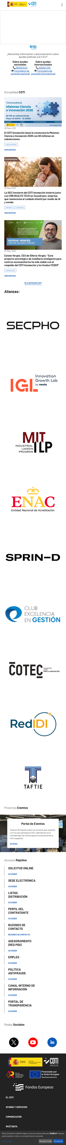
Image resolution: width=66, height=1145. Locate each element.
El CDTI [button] (10, 1097)
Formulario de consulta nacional (20, 72)
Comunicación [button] (14, 1116)
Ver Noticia (10, 149)
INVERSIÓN (20, 207)
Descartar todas (45, 1141)
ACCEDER (12, 918)
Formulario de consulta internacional (43, 72)
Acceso (13, 844)
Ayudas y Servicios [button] (16, 1107)
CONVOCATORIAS (11, 144)
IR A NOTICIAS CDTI (33, 283)
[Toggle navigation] (61, 4)
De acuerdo (58, 1141)
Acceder (12, 874)
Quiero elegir (6, 1141)
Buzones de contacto (19, 934)
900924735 (44, 67)
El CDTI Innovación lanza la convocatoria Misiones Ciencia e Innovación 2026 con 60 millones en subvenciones (31, 136)
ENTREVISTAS (10, 270)
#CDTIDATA (11, 1126)
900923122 (22, 67)
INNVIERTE (9, 207)
